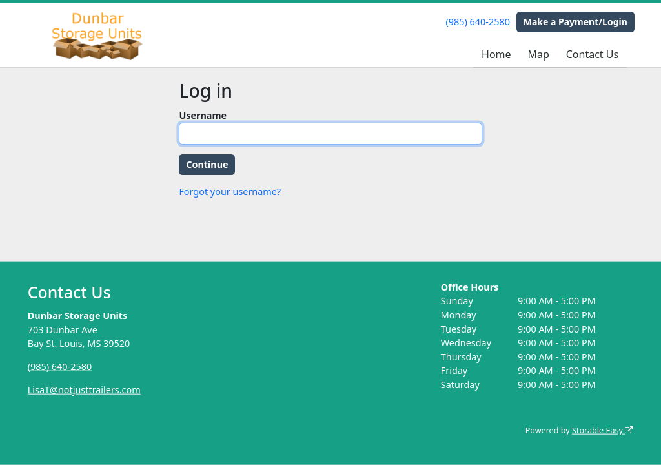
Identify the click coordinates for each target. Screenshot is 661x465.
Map (538, 54)
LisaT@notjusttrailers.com (84, 390)
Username (203, 115)
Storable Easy (602, 430)
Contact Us (592, 54)
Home (496, 54)
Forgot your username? (230, 191)
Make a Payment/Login (575, 22)
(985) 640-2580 (478, 22)
